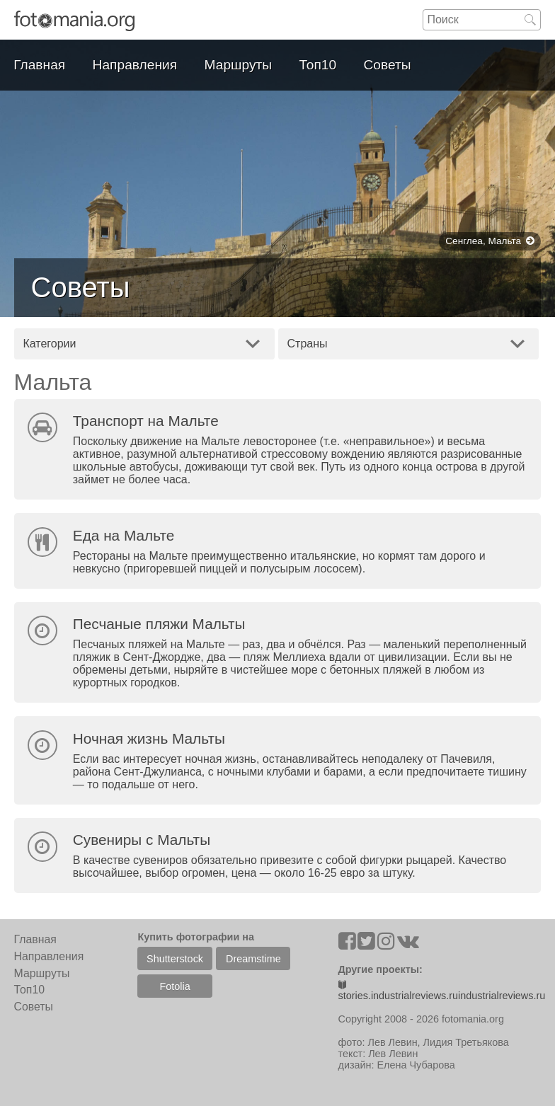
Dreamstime (253, 958)
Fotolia (174, 986)
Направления (135, 64)
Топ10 (318, 64)
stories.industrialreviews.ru (398, 990)
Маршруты (239, 64)
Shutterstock (175, 958)
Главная (39, 64)
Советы (387, 64)
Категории (49, 344)
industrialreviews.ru (501, 995)
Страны (307, 344)
